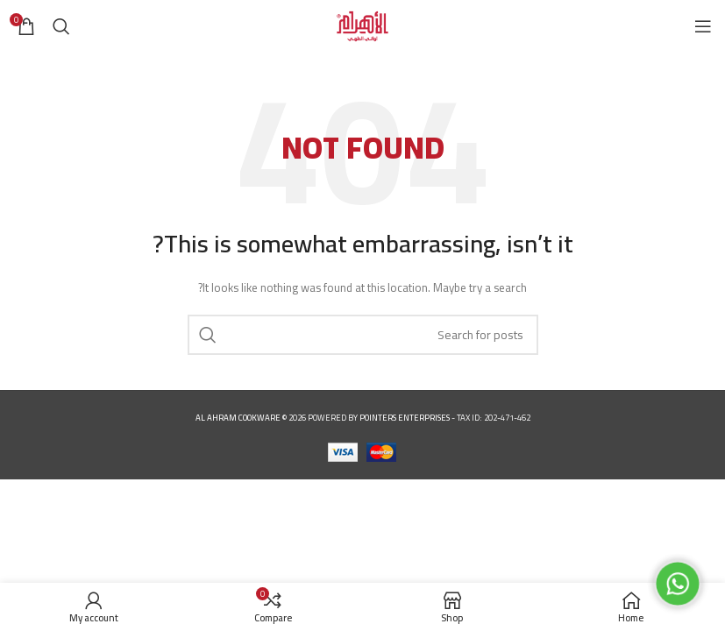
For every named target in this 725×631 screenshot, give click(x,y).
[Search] (61, 26)
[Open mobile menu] (703, 26)
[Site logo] (362, 25)
